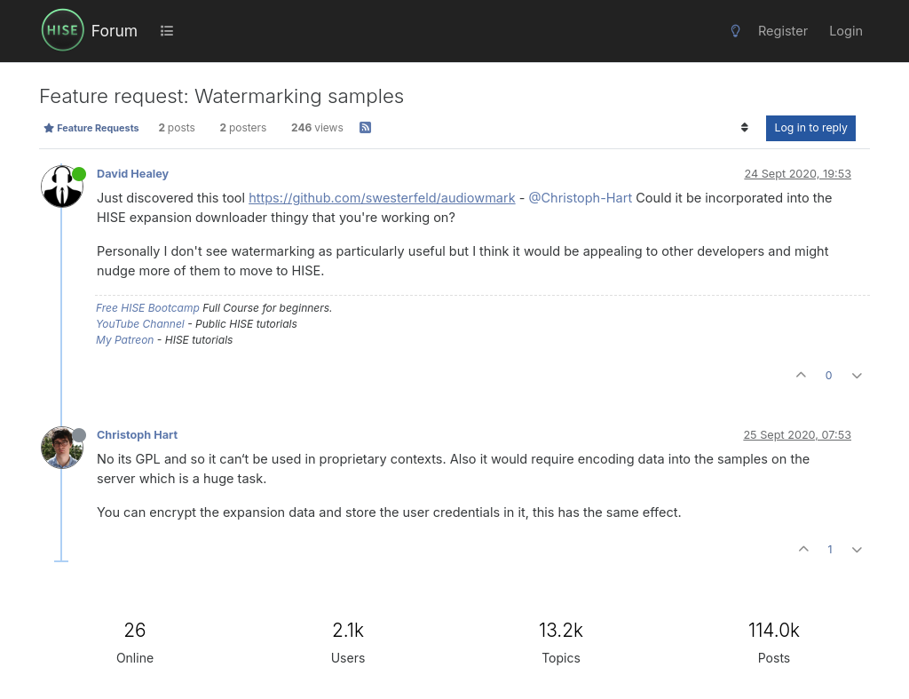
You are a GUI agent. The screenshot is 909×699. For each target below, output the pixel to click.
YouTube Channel (140, 323)
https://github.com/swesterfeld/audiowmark (382, 197)
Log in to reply (811, 127)
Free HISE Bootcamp (148, 307)
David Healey (133, 173)
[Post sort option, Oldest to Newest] (744, 127)
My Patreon (125, 339)
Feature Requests (91, 128)
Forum (114, 30)
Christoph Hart (137, 434)
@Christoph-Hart (580, 197)
